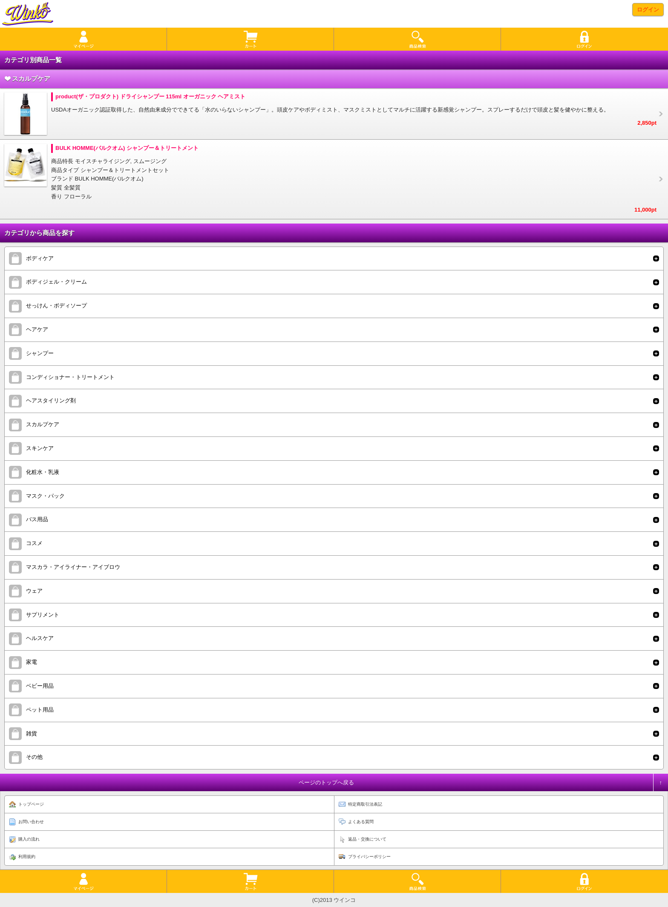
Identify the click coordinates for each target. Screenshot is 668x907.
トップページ (31, 804)
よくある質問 (361, 821)
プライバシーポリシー (369, 856)
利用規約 (26, 856)
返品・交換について (367, 839)
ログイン (648, 9)
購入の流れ (29, 839)
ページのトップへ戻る (326, 782)
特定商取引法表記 (365, 804)
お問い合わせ (31, 821)
